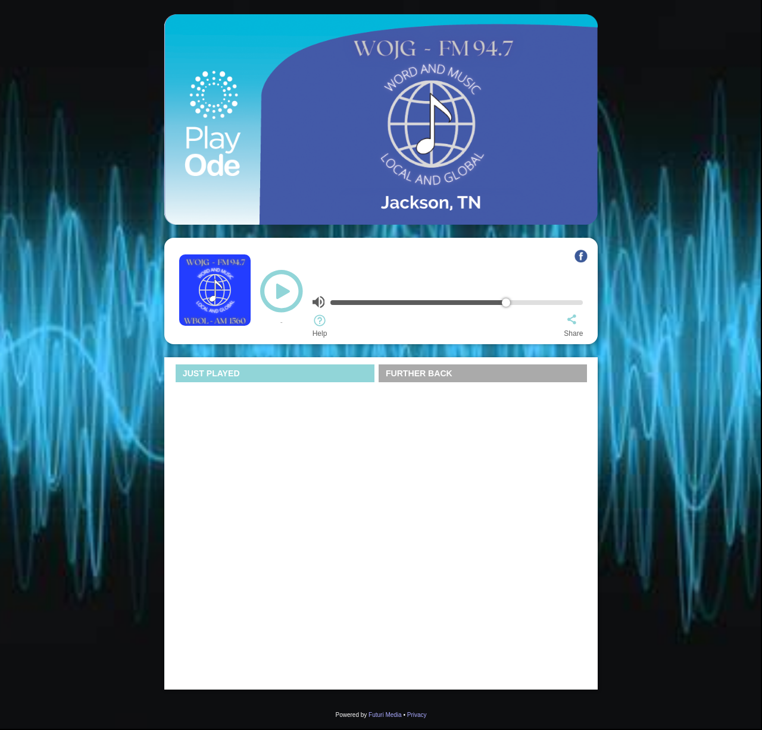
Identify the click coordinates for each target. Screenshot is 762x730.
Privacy (417, 715)
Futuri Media (385, 715)
